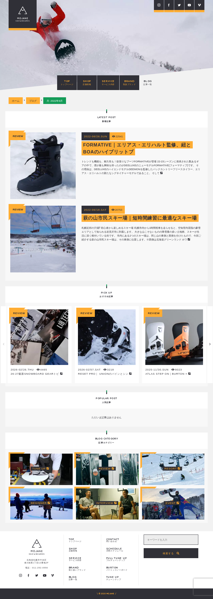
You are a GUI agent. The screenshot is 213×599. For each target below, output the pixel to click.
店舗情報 (82, 549)
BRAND (129, 82)
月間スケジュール (120, 549)
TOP (67, 82)
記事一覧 (82, 578)
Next (210, 344)
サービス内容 (82, 559)
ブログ (33, 100)
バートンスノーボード (120, 568)
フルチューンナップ (120, 559)
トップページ (82, 540)
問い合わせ (120, 540)
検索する (171, 553)
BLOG (148, 82)
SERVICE (108, 82)
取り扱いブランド (82, 568)
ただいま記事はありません (106, 417)
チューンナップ (120, 578)
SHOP (87, 82)
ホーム (15, 100)
